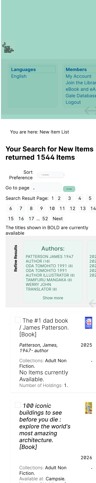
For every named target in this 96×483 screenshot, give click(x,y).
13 (83, 208)
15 (11, 218)
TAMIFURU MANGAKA (46, 279)
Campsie (55, 478)
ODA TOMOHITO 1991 (46, 265)
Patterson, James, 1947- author (38, 347)
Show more (53, 297)
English (19, 76)
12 (72, 208)
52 (45, 218)
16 (21, 218)
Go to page (18, 187)
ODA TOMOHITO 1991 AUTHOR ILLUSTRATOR (47, 272)
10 (52, 208)
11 (62, 208)
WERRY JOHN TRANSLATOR (38, 286)
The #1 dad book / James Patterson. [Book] (44, 327)
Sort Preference (21, 174)
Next (58, 218)
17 (31, 218)
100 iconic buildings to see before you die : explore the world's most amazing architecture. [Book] (44, 426)
